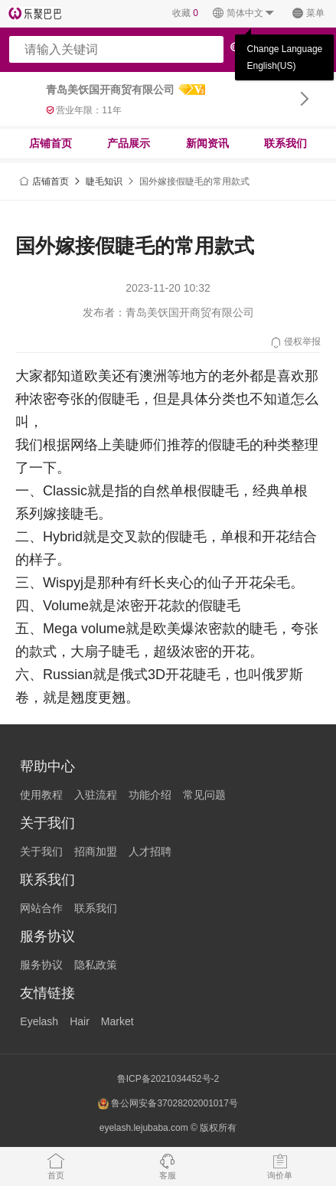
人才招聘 (150, 851)
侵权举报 (295, 342)
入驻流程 (95, 795)
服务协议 (41, 965)
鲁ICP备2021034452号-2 (168, 1078)
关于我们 (41, 851)
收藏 (185, 13)
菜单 (308, 13)
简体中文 (244, 13)
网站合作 (41, 908)
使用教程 (41, 795)
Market (117, 1021)
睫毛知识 (104, 181)
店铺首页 (50, 143)
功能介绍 (150, 795)
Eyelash (39, 1021)
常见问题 (204, 795)
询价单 (279, 1166)
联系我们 (285, 143)
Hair (80, 1021)
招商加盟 (95, 851)
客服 (167, 1166)
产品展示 (128, 143)
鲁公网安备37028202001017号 (168, 1103)
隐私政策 (95, 965)
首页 (55, 1166)
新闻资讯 (207, 143)
